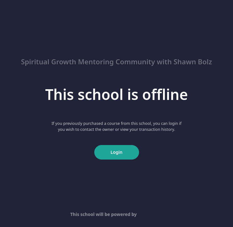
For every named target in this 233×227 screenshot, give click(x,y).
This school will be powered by (116, 214)
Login (117, 152)
